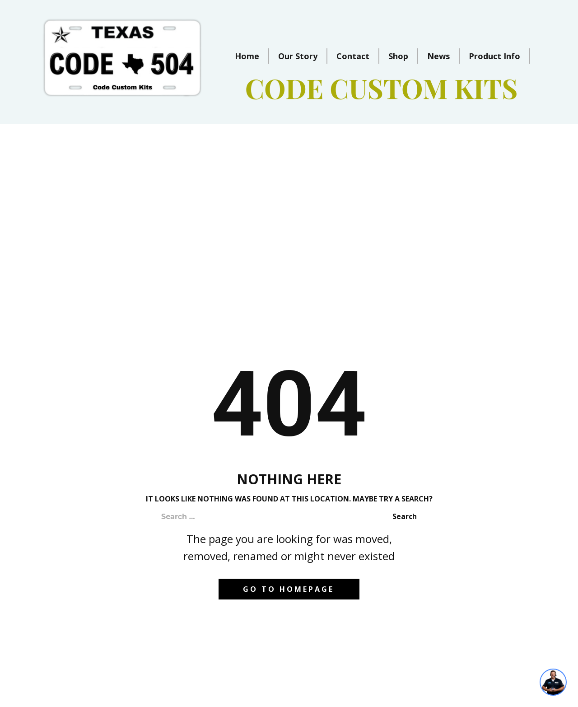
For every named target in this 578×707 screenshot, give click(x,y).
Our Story (297, 56)
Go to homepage (288, 589)
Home (247, 56)
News (438, 56)
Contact (352, 56)
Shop (398, 56)
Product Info (494, 56)
